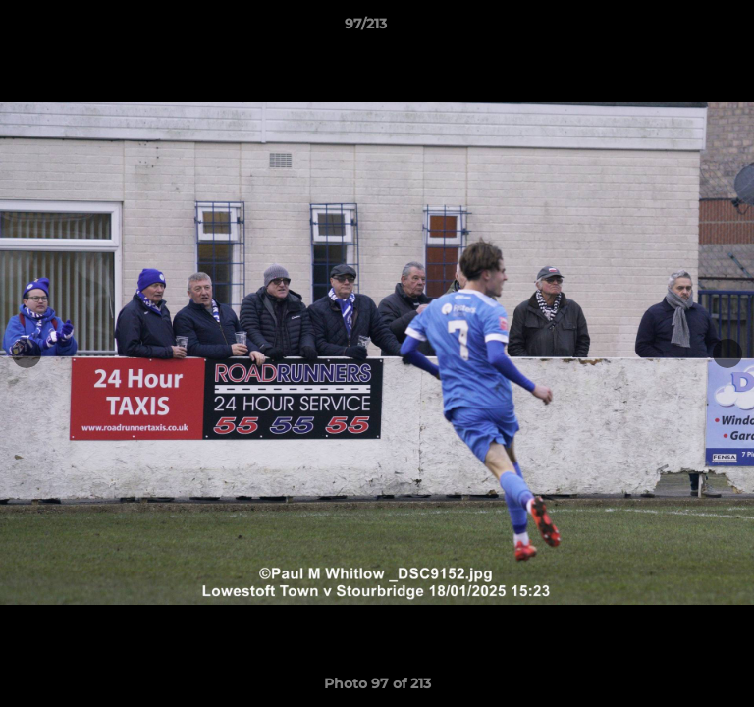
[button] (683, 28)
